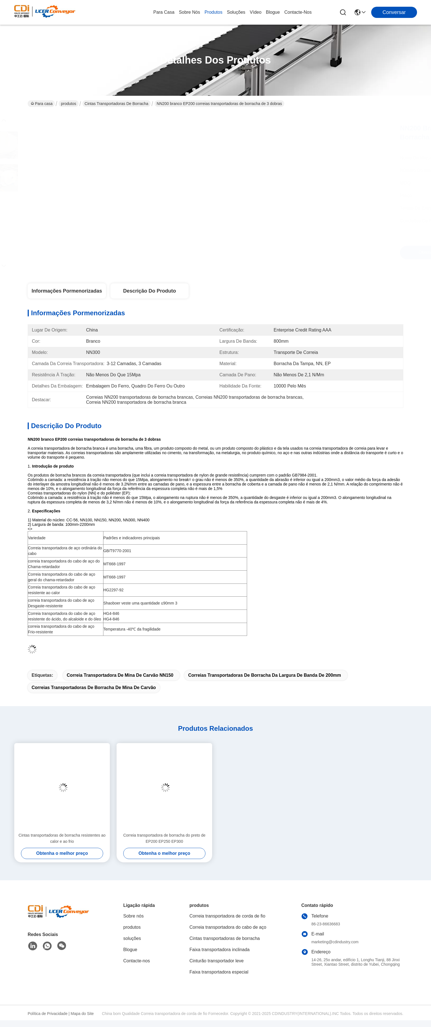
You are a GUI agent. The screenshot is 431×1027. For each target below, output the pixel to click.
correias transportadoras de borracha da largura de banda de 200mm (264, 675)
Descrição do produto (149, 291)
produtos (213, 12)
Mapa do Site (82, 1013)
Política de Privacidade (47, 1013)
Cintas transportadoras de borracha (116, 103)
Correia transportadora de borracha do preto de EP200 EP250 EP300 (164, 838)
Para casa (163, 12)
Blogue (273, 12)
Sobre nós (189, 12)
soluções (236, 12)
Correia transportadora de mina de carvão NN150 (120, 675)
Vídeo (256, 12)
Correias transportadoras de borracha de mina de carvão (94, 687)
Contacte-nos (298, 12)
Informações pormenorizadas (67, 291)
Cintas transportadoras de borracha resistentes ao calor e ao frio (61, 838)
